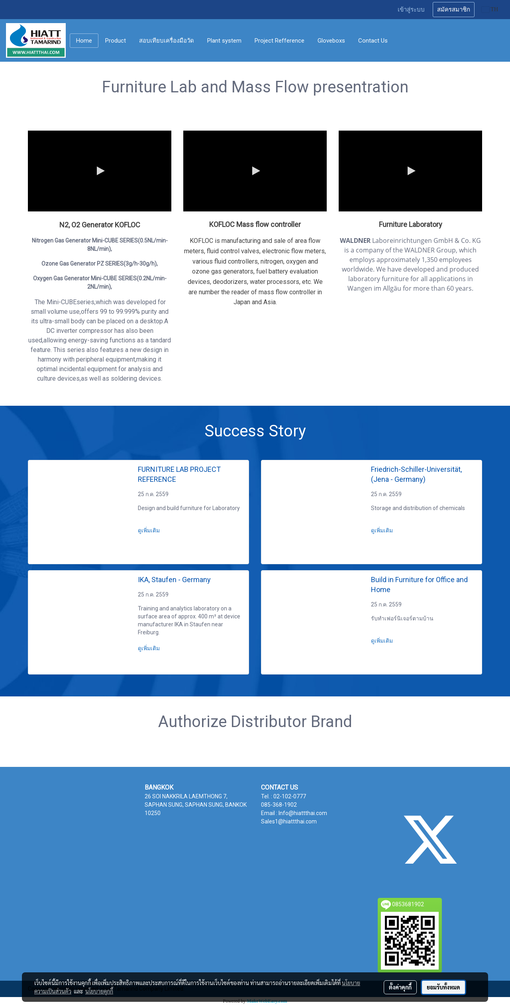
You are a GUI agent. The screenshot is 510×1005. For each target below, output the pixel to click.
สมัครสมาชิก (453, 9)
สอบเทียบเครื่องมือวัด (166, 40)
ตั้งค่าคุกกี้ (400, 987)
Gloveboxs (331, 40)
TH (490, 9)
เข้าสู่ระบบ (411, 9)
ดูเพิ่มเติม (149, 530)
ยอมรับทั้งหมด (443, 987)
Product (115, 40)
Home (84, 40)
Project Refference (279, 40)
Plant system (224, 40)
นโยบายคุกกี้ (99, 991)
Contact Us (373, 40)
